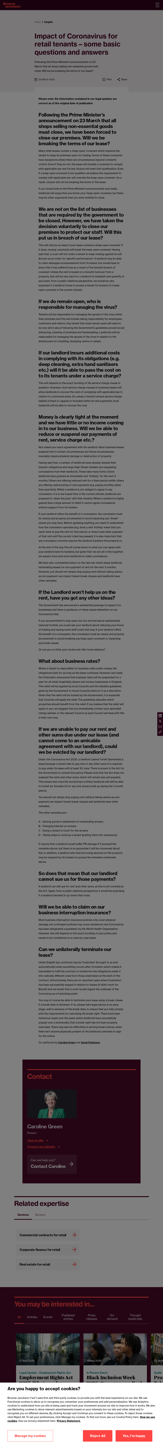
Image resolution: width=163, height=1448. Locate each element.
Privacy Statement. (69, 1425)
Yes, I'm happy (134, 1440)
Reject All (97, 1440)
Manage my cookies (30, 1440)
